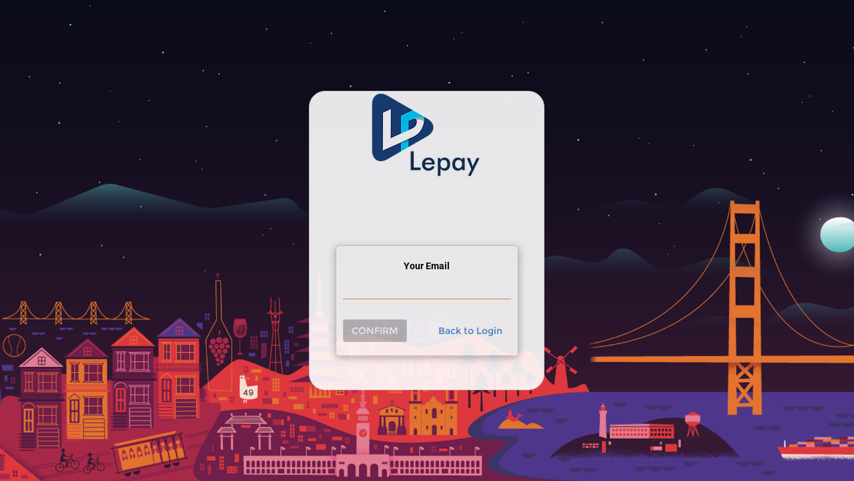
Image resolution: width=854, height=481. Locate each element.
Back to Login (470, 331)
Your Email (427, 266)
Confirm (375, 331)
